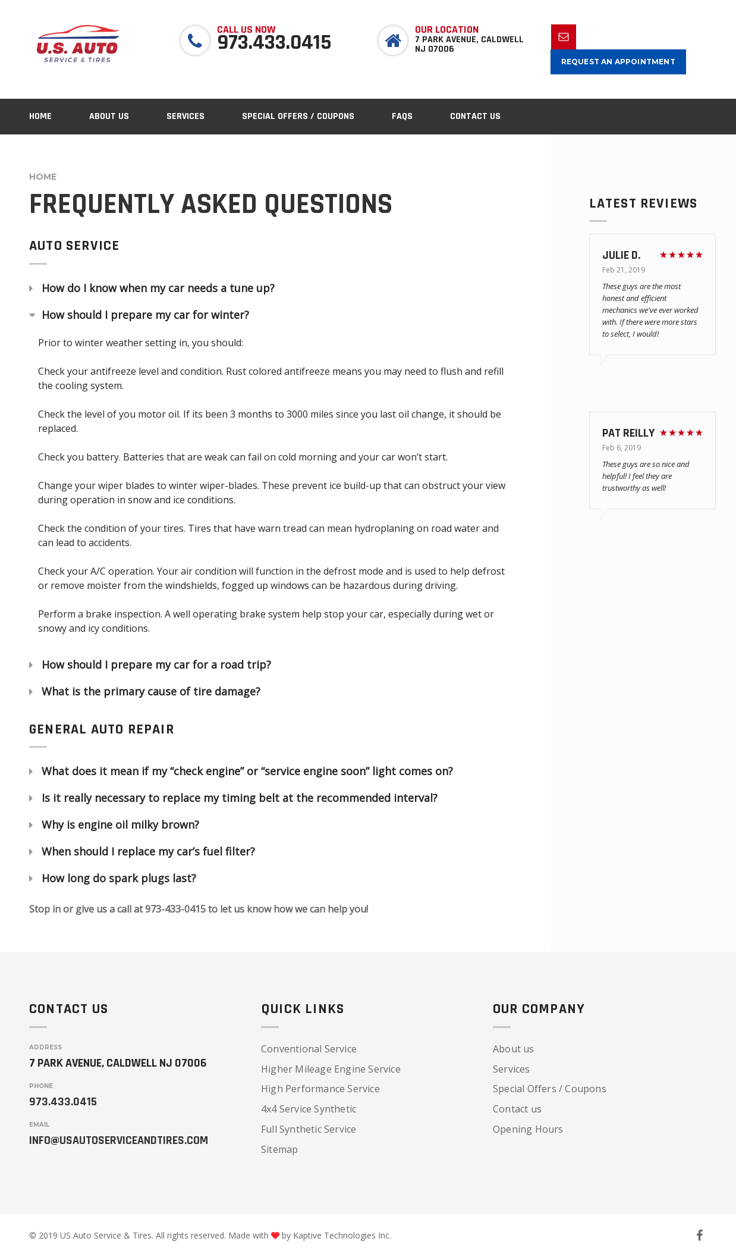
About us (513, 1048)
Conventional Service (309, 1048)
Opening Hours (528, 1129)
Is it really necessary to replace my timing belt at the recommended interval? (240, 798)
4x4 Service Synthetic (308, 1108)
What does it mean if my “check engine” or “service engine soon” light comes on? (247, 772)
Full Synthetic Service (308, 1129)
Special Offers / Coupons (549, 1088)
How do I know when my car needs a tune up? (158, 288)
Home (42, 176)
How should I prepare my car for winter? (145, 315)
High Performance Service (320, 1088)
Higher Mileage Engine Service (331, 1069)
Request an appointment (618, 61)
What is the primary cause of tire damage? (151, 692)
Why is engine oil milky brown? (120, 825)
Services (511, 1069)
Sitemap (279, 1149)
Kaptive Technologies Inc (341, 1235)
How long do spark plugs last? (119, 879)
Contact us (517, 1108)
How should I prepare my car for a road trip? (156, 665)
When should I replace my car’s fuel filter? (148, 852)
